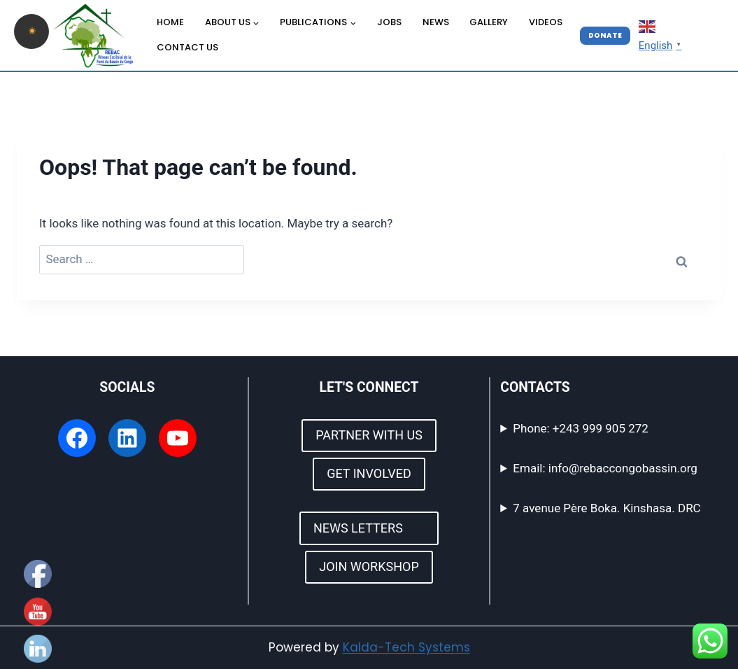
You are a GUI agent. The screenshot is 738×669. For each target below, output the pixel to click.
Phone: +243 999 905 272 (580, 428)
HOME (170, 22)
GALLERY (488, 22)
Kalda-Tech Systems (406, 647)
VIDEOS (545, 22)
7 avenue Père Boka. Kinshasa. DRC (606, 508)
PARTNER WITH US (369, 435)
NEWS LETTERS (369, 528)
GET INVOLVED (369, 473)
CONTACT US (187, 47)
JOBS (389, 22)
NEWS (436, 22)
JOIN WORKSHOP (369, 566)
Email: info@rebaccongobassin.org (605, 468)
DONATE (605, 35)
